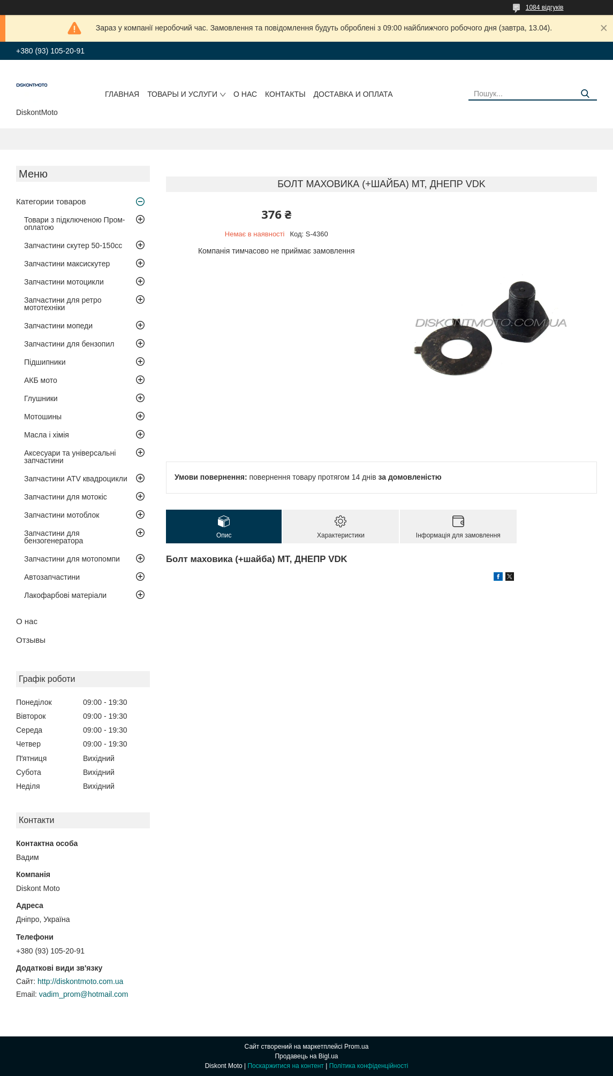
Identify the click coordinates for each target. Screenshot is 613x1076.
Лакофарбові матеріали (65, 595)
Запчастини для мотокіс (65, 497)
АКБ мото (40, 380)
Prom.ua (356, 1046)
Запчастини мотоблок (61, 515)
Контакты (285, 94)
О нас (245, 94)
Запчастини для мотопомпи (72, 559)
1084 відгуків (545, 7)
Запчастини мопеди (58, 325)
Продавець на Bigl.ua (306, 1056)
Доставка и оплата (353, 94)
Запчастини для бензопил (69, 344)
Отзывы (31, 639)
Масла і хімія (46, 435)
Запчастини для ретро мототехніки (62, 304)
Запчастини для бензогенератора (53, 537)
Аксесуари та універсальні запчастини (70, 457)
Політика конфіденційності (368, 1066)
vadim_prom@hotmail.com (83, 994)
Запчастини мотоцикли (64, 282)
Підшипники (44, 362)
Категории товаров (51, 201)
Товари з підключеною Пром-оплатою (74, 224)
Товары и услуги (182, 94)
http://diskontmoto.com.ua (80, 981)
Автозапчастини (52, 577)
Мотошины (43, 416)
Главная (122, 94)
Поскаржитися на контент (285, 1066)
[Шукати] (585, 94)
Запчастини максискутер (67, 263)
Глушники (41, 398)
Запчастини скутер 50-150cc (73, 245)
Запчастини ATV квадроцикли (75, 478)
